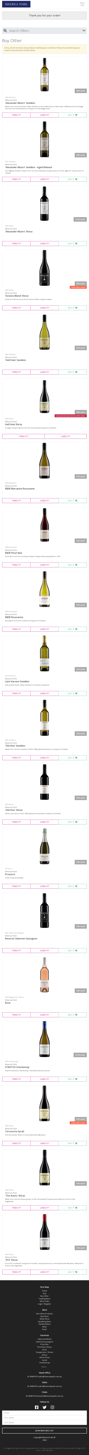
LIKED (44, 115)
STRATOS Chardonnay (44, 1066)
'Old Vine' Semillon (44, 744)
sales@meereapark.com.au (50, 1376)
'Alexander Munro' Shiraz (44, 230)
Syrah (44, 1360)
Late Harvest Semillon (44, 680)
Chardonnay (44, 1362)
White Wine (44, 1319)
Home (44, 1290)
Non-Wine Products (44, 1313)
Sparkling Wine (44, 1321)
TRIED (16, 115)
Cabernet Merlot (44, 1339)
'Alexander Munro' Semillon (44, 101)
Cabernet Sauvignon (44, 1341)
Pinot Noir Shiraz (44, 1347)
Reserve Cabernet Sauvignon (44, 937)
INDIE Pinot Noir (44, 551)
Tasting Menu (44, 1298)
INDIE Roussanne (44, 616)
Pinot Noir (44, 1344)
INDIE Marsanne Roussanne (44, 487)
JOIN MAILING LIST (44, 1430)
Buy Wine (44, 1296)
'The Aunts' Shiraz (44, 1194)
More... (44, 1366)
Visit (44, 1293)
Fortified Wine (45, 1324)
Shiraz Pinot (44, 1357)
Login (40, 1304)
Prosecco (44, 873)
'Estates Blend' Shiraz (44, 294)
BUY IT (72, 115)
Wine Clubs (44, 1301)
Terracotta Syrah (44, 1130)
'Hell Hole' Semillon (44, 359)
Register (47, 1304)
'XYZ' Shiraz (44, 1258)
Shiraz (44, 1355)
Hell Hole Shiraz (44, 423)
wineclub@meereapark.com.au (50, 1396)
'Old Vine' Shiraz (44, 809)
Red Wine (44, 1316)
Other (44, 1326)
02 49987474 (32, 1376)
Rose (44, 1001)
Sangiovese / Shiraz (44, 1352)
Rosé (44, 1329)
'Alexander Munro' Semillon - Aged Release (44, 166)
